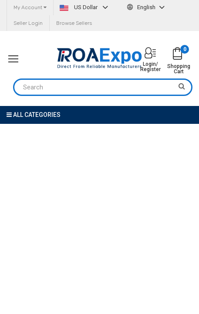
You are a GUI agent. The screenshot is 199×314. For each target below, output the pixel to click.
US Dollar (85, 7)
